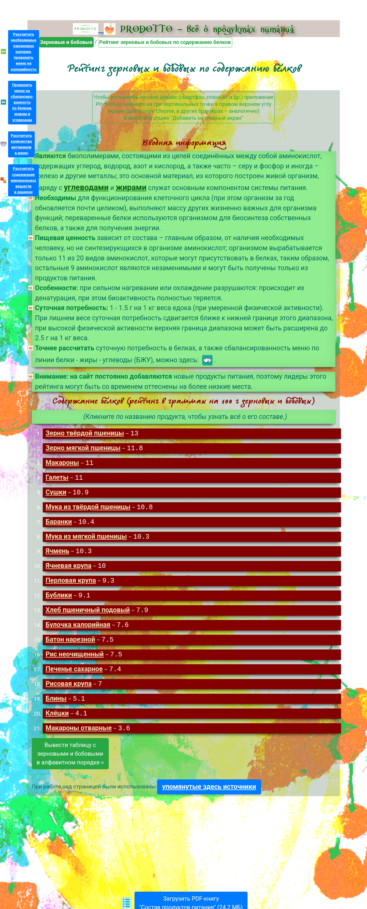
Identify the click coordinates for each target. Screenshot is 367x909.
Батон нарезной (70, 644)
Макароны (62, 464)
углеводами (86, 187)
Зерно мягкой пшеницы (82, 449)
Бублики (58, 599)
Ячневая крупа (68, 569)
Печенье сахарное (74, 674)
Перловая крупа (70, 584)
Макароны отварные (78, 734)
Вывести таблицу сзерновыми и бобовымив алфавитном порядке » (70, 760)
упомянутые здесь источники (209, 793)
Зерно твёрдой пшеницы (84, 434)
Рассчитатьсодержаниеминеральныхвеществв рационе (23, 180)
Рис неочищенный (74, 659)
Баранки (58, 524)
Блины (56, 704)
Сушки (55, 494)
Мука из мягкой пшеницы (86, 539)
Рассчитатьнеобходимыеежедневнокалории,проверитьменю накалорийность (23, 51)
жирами (131, 187)
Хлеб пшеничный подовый (87, 614)
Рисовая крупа (68, 689)
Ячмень (57, 554)
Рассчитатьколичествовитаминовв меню (21, 144)
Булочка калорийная (77, 629)
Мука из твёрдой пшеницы (87, 509)
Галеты (56, 479)
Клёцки (57, 719)
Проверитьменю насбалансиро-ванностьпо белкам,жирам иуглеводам (22, 102)
